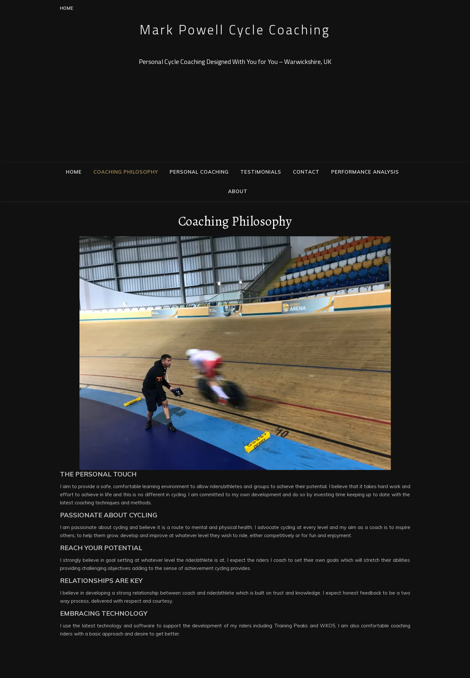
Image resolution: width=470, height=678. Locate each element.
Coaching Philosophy (125, 172)
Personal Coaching (199, 172)
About (237, 191)
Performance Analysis (365, 172)
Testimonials (260, 172)
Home (74, 172)
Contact (306, 172)
